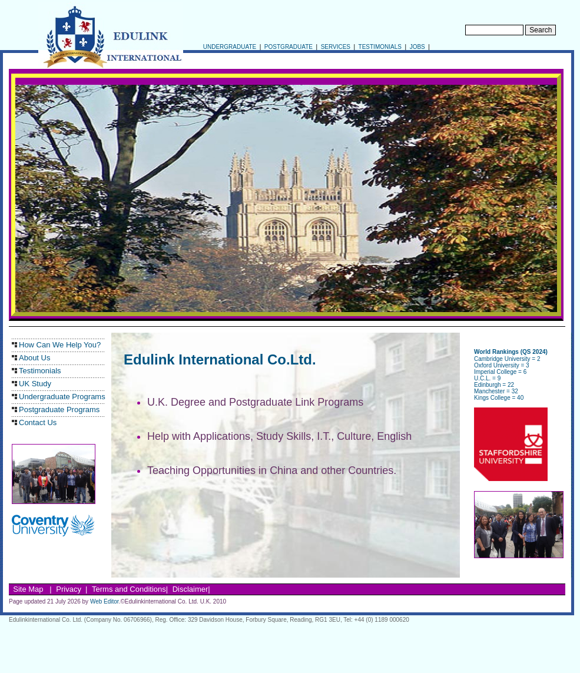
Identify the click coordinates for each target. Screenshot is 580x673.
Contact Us (38, 422)
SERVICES (334, 47)
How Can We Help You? (60, 344)
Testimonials (40, 370)
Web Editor (104, 601)
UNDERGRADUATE (228, 47)
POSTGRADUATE (288, 47)
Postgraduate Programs (59, 409)
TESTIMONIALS (379, 47)
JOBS (417, 47)
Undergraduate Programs (62, 396)
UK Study (35, 383)
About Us (34, 357)
